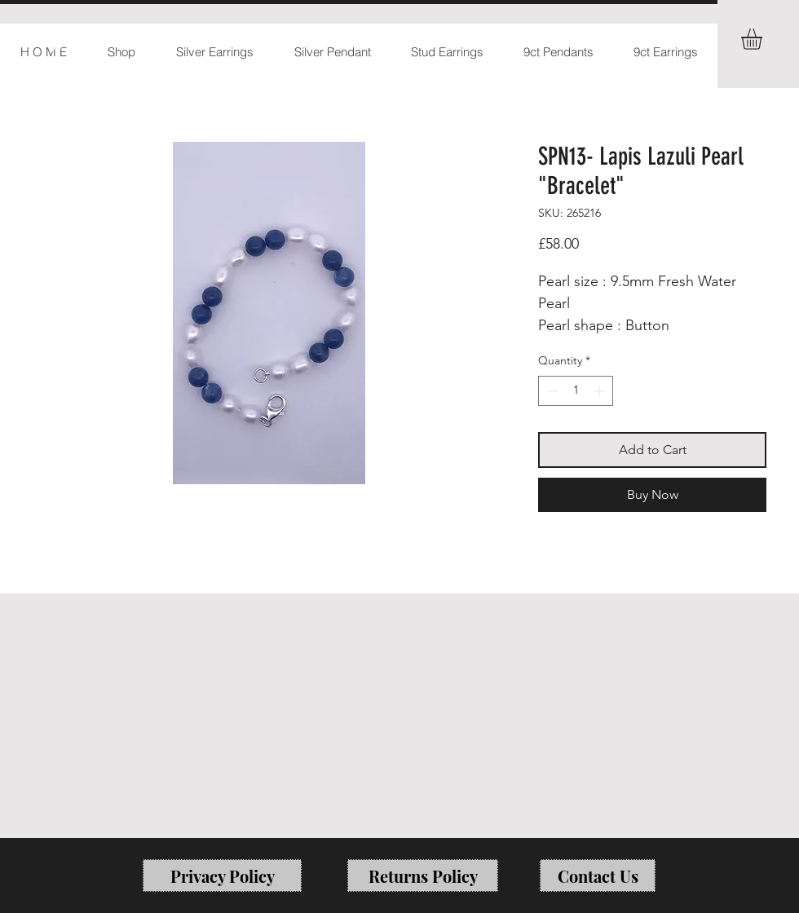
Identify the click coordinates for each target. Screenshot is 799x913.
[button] (764, 39)
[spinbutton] (575, 391)
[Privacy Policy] (222, 875)
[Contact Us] (598, 875)
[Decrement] (551, 391)
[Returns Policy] (422, 875)
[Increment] (600, 391)
